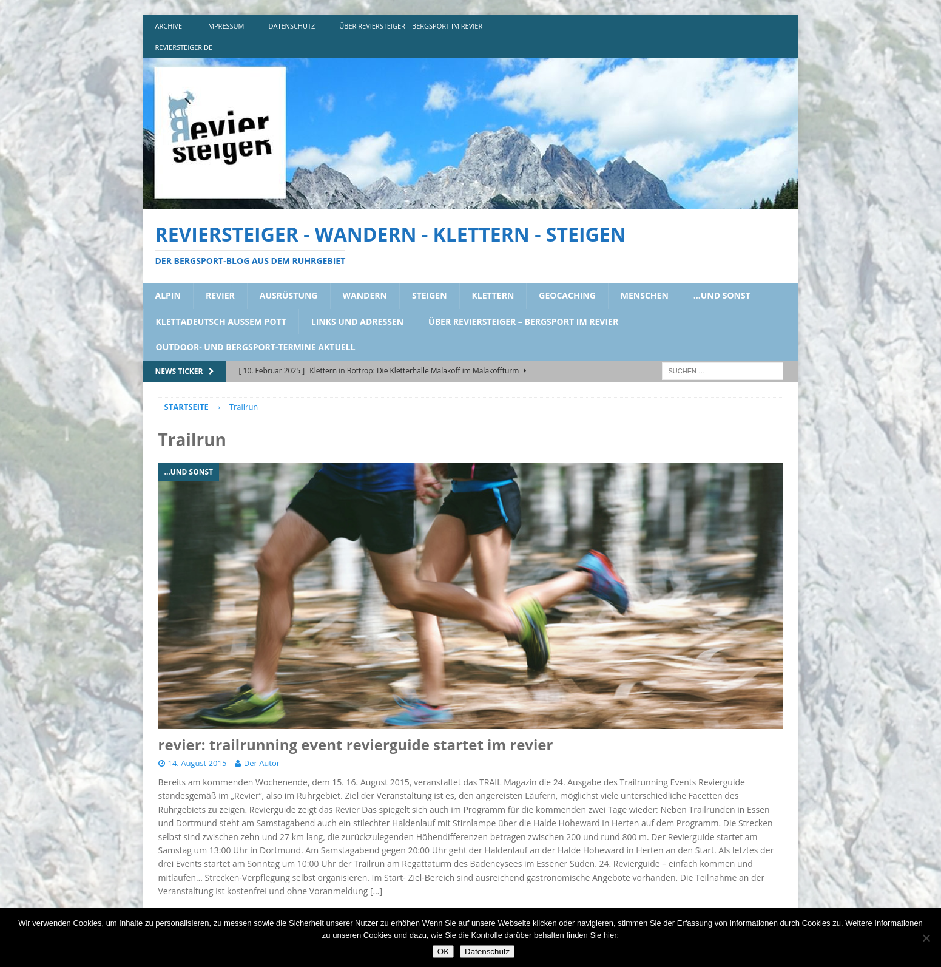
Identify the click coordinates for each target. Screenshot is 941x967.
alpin (168, 295)
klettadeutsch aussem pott (221, 321)
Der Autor (262, 763)
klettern (493, 295)
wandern (365, 295)
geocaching (567, 295)
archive (169, 25)
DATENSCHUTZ (292, 25)
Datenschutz (487, 951)
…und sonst (721, 295)
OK (443, 951)
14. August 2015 (197, 763)
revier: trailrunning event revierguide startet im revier (355, 745)
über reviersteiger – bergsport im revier (410, 25)
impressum (225, 25)
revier (220, 295)
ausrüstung (289, 295)
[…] (376, 891)
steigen (429, 295)
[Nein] (926, 938)
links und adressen (357, 321)
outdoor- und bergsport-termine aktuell (256, 347)
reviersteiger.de (184, 47)
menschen (645, 295)
